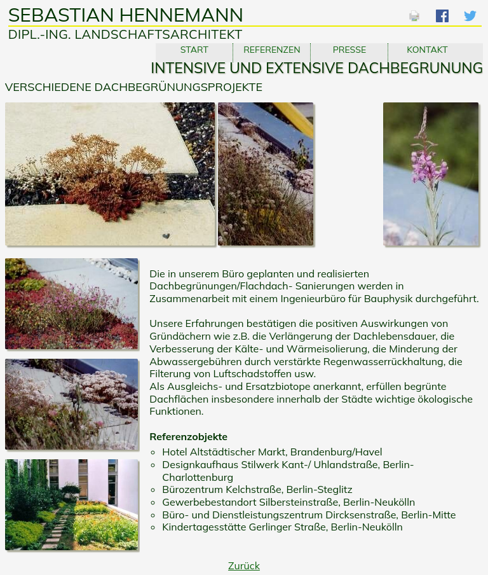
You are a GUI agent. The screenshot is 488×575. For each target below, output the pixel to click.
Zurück (244, 565)
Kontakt (427, 49)
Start (194, 49)
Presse (350, 49)
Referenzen (271, 49)
